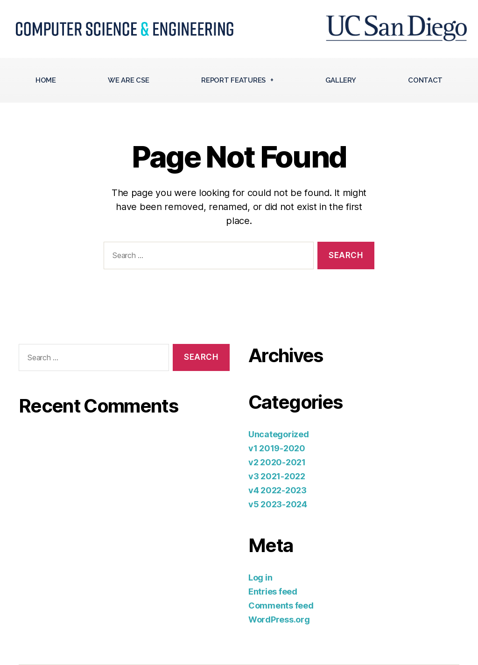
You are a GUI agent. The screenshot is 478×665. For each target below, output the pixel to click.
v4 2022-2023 (277, 490)
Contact (425, 80)
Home (45, 80)
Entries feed (272, 591)
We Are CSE (128, 80)
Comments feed (281, 605)
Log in (260, 577)
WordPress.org (279, 619)
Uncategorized (278, 434)
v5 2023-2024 (277, 504)
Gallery (340, 80)
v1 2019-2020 (276, 448)
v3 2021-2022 (276, 476)
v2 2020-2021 (277, 462)
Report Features (237, 80)
